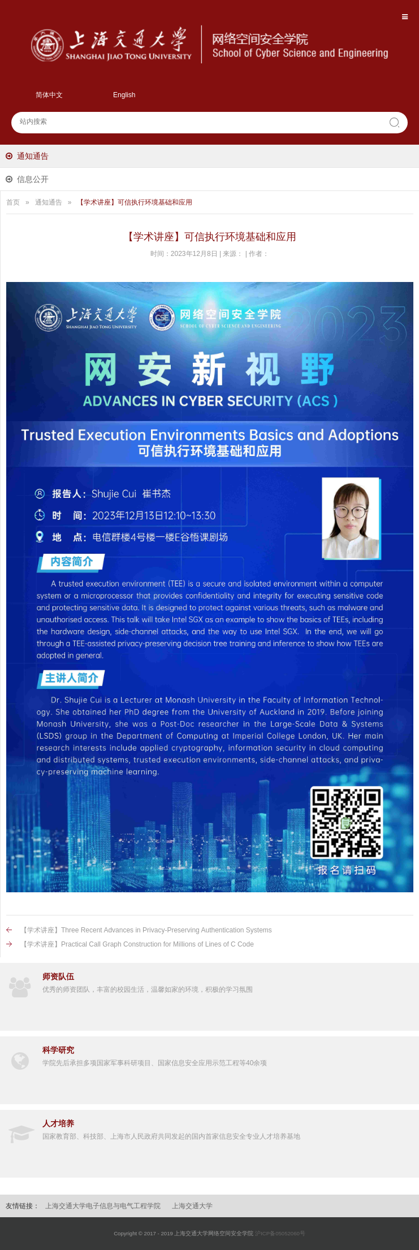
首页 (13, 202)
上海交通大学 (192, 1206)
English (124, 95)
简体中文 (49, 95)
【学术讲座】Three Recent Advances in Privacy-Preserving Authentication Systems (146, 930)
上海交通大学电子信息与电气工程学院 (103, 1206)
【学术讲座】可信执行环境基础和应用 (134, 202)
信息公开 (33, 179)
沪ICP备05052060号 (280, 1233)
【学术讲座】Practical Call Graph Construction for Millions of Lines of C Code (137, 944)
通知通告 (33, 155)
